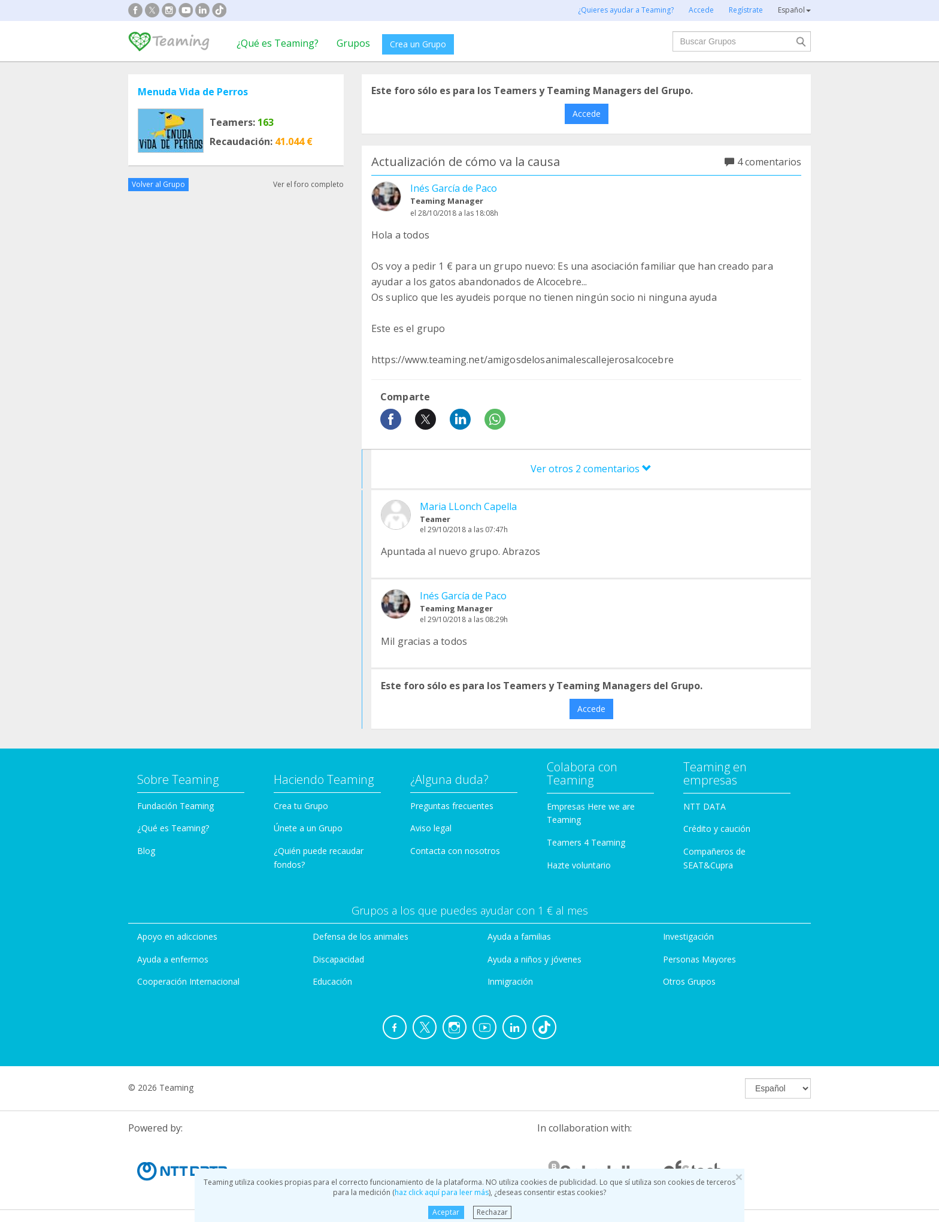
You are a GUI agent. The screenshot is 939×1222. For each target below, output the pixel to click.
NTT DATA (704, 806)
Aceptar (445, 1212)
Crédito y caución (716, 828)
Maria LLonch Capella (468, 506)
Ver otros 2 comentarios (591, 468)
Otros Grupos (689, 981)
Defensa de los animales (360, 936)
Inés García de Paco (453, 188)
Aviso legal (431, 828)
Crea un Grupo (418, 44)
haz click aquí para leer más (442, 1192)
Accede (587, 113)
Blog (146, 850)
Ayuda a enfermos (172, 959)
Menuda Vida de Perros (193, 91)
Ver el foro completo (308, 184)
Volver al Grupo (158, 184)
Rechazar (492, 1212)
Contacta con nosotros (455, 850)
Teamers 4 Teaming (586, 842)
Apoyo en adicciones (177, 936)
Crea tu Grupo (301, 805)
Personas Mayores (699, 959)
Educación (332, 981)
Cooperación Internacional (188, 981)
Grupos (353, 43)
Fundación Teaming (175, 805)
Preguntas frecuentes (451, 805)
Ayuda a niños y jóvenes (534, 959)
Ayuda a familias (519, 936)
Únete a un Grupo (308, 828)
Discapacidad (338, 959)
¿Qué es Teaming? (278, 43)
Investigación (688, 936)
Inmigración (510, 981)
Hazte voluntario (579, 865)
